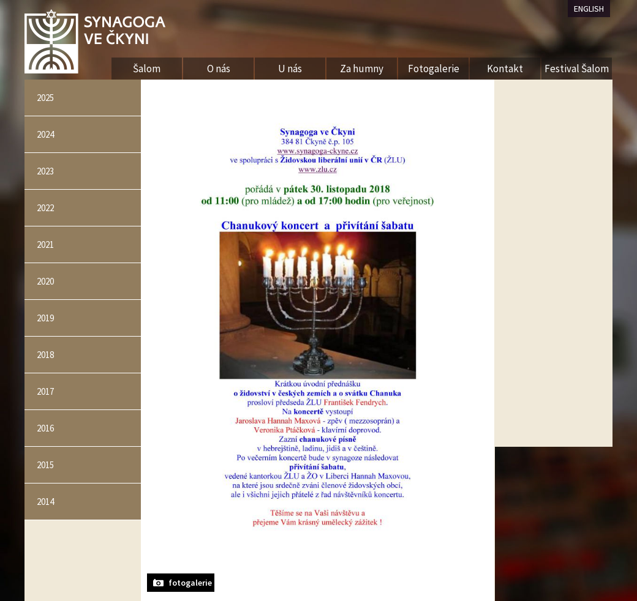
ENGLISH (589, 8)
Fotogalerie (433, 68)
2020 (45, 281)
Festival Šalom (577, 68)
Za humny (361, 68)
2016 (45, 428)
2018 (45, 354)
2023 (45, 171)
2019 (45, 318)
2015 (45, 465)
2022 (45, 208)
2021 (45, 244)
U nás (290, 68)
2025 (45, 97)
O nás (218, 68)
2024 (45, 134)
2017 (45, 391)
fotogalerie (190, 582)
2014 (45, 501)
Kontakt (505, 68)
